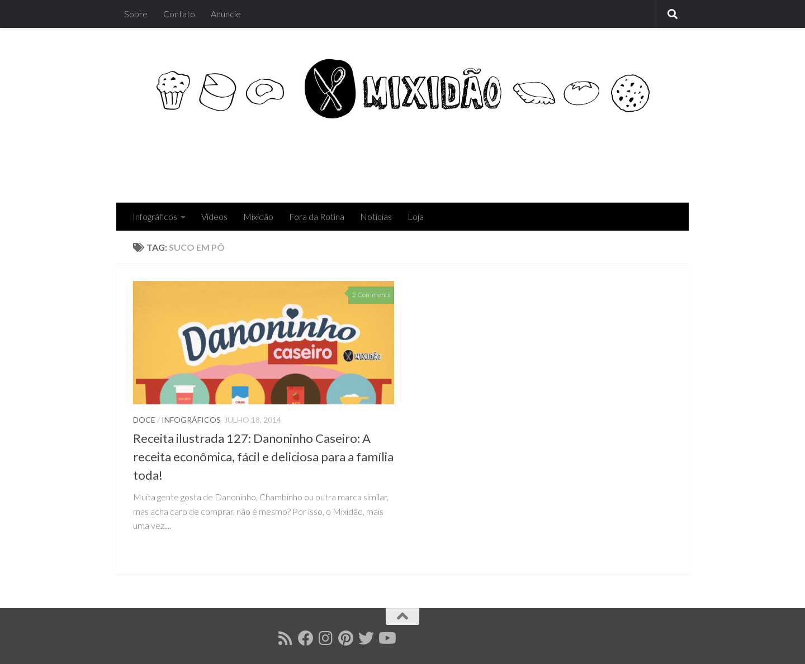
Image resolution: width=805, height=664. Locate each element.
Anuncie (226, 13)
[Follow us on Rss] (285, 638)
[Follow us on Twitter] (366, 638)
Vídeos (214, 216)
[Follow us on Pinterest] (346, 638)
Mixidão (258, 216)
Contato (179, 13)
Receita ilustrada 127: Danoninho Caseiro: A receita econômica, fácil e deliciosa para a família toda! (263, 457)
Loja (416, 216)
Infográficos (154, 216)
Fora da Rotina (316, 216)
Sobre (136, 13)
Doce (144, 419)
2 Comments (371, 294)
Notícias (376, 216)
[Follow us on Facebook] (306, 638)
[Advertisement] (468, 157)
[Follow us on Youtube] (386, 638)
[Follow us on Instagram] (326, 638)
